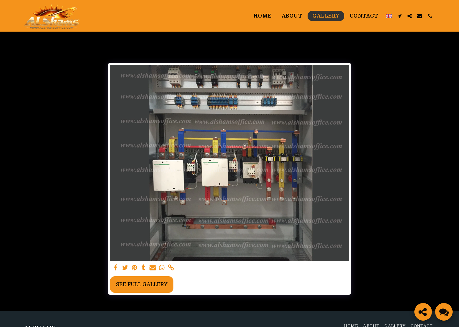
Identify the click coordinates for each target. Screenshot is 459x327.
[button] (399, 16)
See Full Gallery (141, 284)
